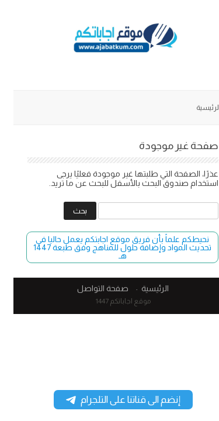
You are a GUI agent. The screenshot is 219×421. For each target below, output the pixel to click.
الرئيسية (195, 107)
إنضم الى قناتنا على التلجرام (110, 399)
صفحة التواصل (89, 288)
